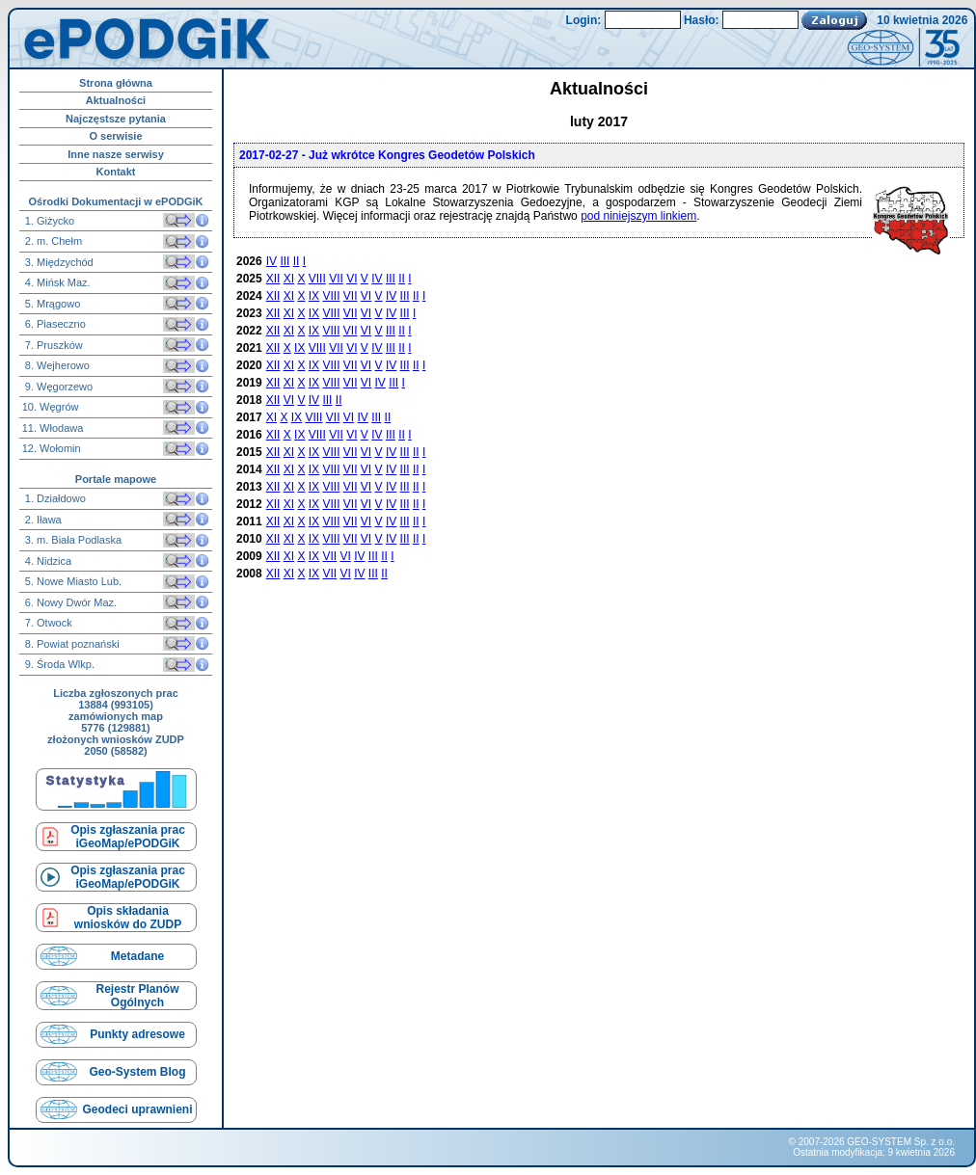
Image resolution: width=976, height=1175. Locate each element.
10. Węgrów (50, 407)
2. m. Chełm (52, 241)
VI (351, 278)
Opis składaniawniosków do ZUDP (127, 917)
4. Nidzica (46, 561)
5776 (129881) (115, 728)
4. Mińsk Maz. (56, 282)
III (284, 261)
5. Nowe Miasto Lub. (72, 581)
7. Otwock (47, 622)
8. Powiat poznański (71, 644)
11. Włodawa (53, 428)
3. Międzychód (58, 262)
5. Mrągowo (51, 303)
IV (271, 261)
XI (289, 278)
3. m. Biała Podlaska (72, 540)
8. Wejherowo (56, 365)
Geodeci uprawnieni (137, 1109)
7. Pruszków (52, 345)
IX (314, 296)
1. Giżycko (48, 221)
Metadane (137, 956)
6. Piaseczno (54, 324)
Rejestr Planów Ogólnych (136, 995)
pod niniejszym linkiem (638, 216)
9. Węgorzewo (57, 386)
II (296, 261)
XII (273, 278)
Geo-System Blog (137, 1072)
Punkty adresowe (137, 1034)
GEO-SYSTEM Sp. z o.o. (901, 1141)
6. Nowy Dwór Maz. (69, 602)
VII (336, 278)
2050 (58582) (115, 751)
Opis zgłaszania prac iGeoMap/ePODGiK (127, 836)
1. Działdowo (54, 498)
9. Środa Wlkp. (58, 664)
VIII (317, 278)
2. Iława (42, 519)
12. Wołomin (51, 448)
